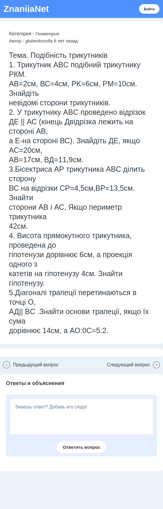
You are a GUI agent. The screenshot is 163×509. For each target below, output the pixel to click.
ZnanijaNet (26, 8)
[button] (29, 364)
